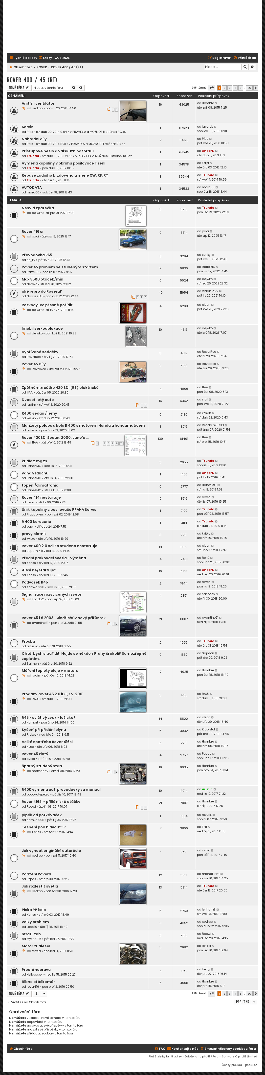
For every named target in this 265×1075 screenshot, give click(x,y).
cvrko (31, 759)
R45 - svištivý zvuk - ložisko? (49, 717)
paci (35, 236)
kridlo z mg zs (34, 461)
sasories (208, 594)
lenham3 (209, 909)
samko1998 (35, 587)
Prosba (28, 641)
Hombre (208, 103)
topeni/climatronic (40, 485)
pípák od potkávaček (42, 815)
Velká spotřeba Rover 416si (47, 741)
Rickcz (31, 734)
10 (121, 443)
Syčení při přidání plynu (44, 729)
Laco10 (32, 927)
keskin (31, 418)
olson (206, 305)
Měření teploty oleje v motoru (50, 670)
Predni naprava (36, 969)
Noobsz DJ (35, 296)
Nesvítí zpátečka (38, 208)
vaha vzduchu (35, 473)
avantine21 (40, 623)
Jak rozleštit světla (40, 886)
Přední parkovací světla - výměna (54, 558)
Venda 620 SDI (213, 425)
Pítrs (30, 132)
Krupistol (208, 729)
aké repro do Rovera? (42, 291)
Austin (207, 789)
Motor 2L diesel (36, 946)
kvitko (31, 539)
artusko (32, 430)
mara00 (33, 192)
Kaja (205, 163)
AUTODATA (32, 187)
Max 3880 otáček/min (42, 279)
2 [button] (224, 88)
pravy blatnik (34, 533)
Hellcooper (35, 974)
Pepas (206, 753)
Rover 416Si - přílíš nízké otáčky (51, 801)
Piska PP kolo (34, 909)
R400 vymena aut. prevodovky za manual (61, 789)
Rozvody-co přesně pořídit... (49, 305)
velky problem (35, 921)
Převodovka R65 (37, 255)
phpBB (206, 1056)
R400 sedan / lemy (39, 413)
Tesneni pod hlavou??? (44, 827)
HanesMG (34, 466)
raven (31, 502)
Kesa (30, 747)
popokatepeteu (38, 794)
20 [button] (249, 88)
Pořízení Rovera (36, 874)
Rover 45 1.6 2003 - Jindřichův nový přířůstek (64, 617)
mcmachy (40, 771)
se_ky (31, 260)
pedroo (37, 108)
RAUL (35, 699)
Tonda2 (38, 599)
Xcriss (31, 563)
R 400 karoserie (36, 521)
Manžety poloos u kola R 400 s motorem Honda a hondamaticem (83, 425)
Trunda (33, 156)
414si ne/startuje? (39, 570)
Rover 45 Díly (34, 364)
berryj (206, 969)
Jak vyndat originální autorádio (51, 850)
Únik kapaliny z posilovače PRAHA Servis (59, 509)
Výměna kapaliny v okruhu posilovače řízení (63, 163)
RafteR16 (33, 272)
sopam (32, 551)
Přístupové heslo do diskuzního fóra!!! (58, 151)
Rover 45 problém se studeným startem (60, 267)
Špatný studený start (42, 766)
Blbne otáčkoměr (38, 981)
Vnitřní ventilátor (38, 103)
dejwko (37, 213)
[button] (211, 88)
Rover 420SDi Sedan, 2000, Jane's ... (55, 437)
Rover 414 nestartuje (41, 497)
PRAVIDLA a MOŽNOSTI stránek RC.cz (99, 132)
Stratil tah (31, 934)
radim (31, 404)
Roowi (31, 806)
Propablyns (35, 514)
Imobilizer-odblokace (42, 328)
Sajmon (33, 663)
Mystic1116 (34, 939)
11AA (30, 392)
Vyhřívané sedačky (40, 352)
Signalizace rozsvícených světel (52, 594)
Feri (204, 827)
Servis (27, 126)
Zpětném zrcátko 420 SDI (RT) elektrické (60, 387)
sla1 (205, 399)
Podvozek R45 (35, 582)
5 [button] (241, 88)
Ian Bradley (174, 1056)
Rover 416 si (32, 231)
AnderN (208, 151)
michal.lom (211, 874)
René (205, 558)
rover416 (33, 986)
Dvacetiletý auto (38, 399)
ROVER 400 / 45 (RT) (32, 80)
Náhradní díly (34, 139)
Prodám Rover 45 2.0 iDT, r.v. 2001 (53, 694)
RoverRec (34, 357)
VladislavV (210, 291)
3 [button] (230, 88)
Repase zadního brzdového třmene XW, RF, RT (65, 175)
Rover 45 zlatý (35, 753)
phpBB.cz (251, 1065)
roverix (207, 815)
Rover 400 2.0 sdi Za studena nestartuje (59, 545)
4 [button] (235, 88)
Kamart (32, 722)
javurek (207, 126)
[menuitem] (54, 58)
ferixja (36, 951)
